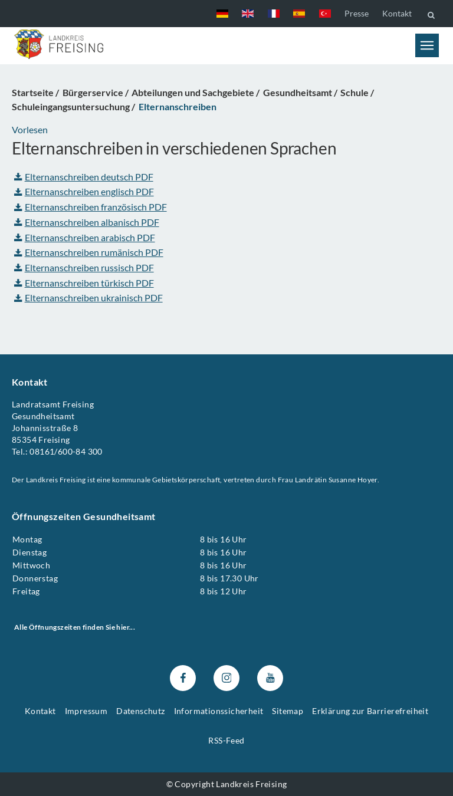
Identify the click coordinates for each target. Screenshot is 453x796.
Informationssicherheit (219, 711)
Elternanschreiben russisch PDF (84, 267)
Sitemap (287, 711)
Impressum (86, 711)
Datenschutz (140, 711)
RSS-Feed (226, 740)
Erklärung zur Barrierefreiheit (370, 711)
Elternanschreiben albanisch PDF (86, 222)
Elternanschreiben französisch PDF (90, 206)
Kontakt (397, 13)
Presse (356, 13)
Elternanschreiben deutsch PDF (83, 176)
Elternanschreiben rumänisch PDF (88, 252)
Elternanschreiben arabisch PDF (84, 236)
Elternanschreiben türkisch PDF (84, 282)
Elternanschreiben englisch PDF (84, 191)
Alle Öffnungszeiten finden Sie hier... (74, 627)
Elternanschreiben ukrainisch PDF (88, 297)
